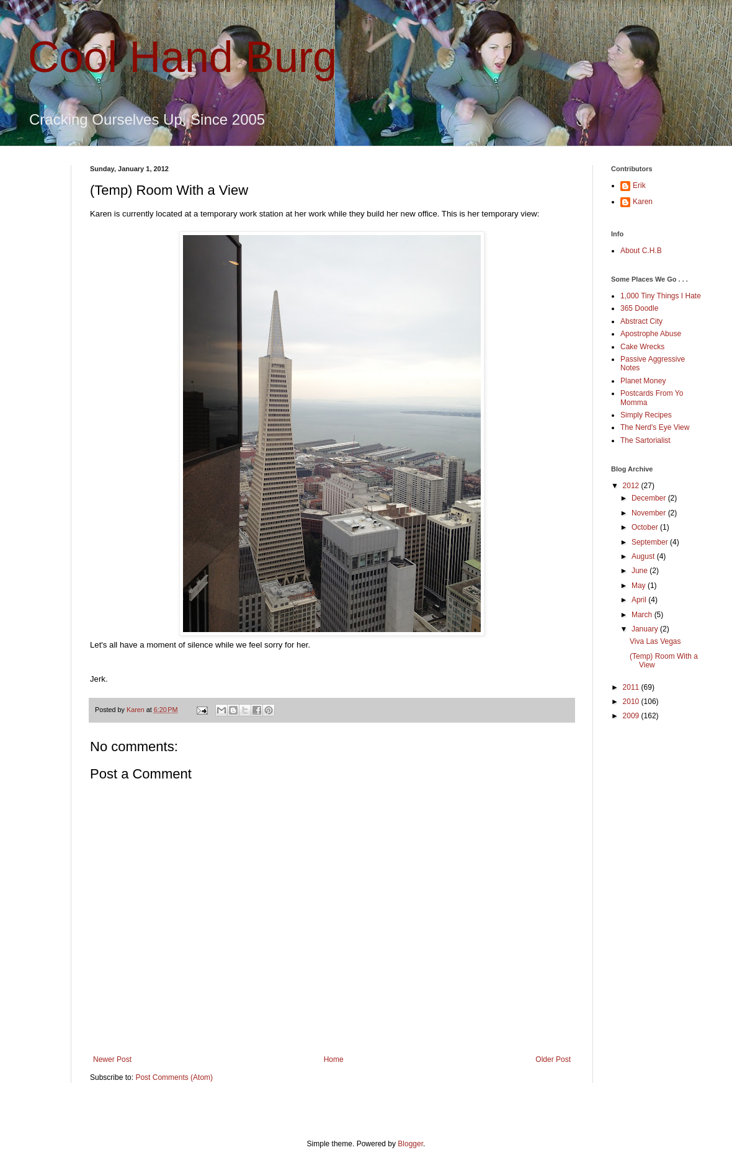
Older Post (553, 1059)
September (651, 542)
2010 (632, 701)
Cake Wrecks (642, 346)
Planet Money (643, 381)
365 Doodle (639, 308)
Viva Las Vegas (655, 641)
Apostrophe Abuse (650, 333)
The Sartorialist (645, 440)
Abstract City (641, 321)
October (646, 527)
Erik (639, 185)
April (640, 599)
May (640, 585)
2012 (632, 485)
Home (334, 1059)
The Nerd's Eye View (654, 427)
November (650, 513)
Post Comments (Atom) (174, 1077)
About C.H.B (641, 250)
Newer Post (112, 1059)
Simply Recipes (646, 415)
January (646, 629)
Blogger (410, 1143)
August (644, 556)
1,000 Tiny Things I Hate (660, 296)
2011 (632, 687)
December (650, 498)
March (643, 614)
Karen (643, 201)
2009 (632, 715)
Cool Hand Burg (182, 57)
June (640, 570)
